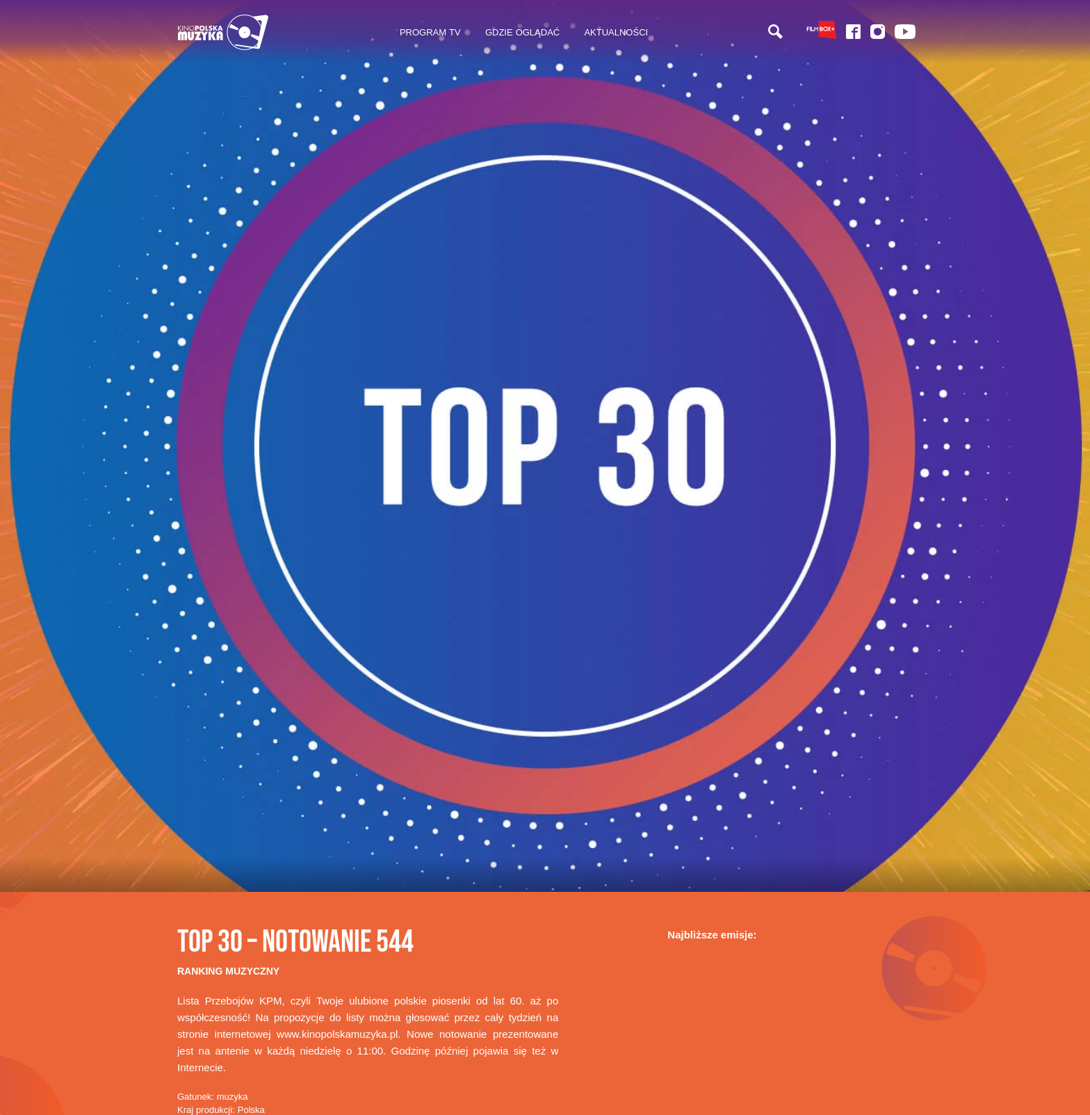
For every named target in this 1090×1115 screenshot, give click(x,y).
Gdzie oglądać (522, 32)
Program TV (430, 32)
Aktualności (616, 32)
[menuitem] (430, 33)
